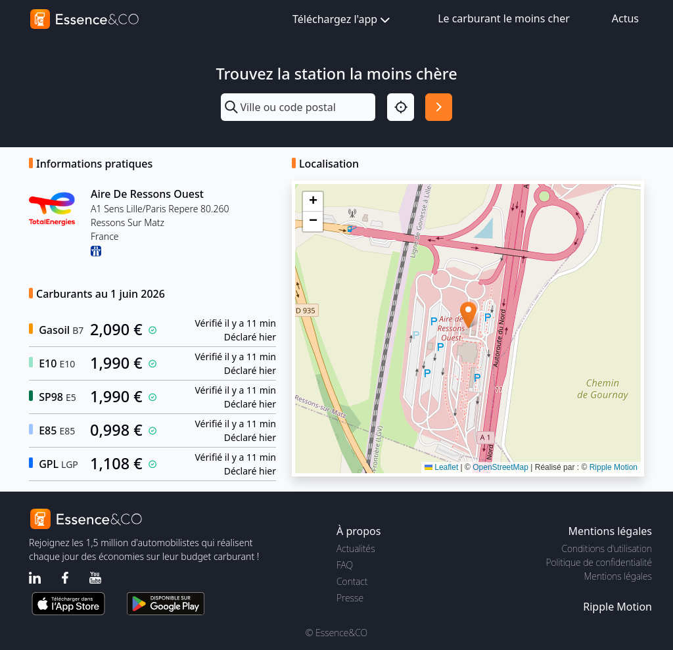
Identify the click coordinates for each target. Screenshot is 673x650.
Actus (625, 18)
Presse (349, 598)
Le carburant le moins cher (504, 18)
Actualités (355, 548)
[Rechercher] (438, 106)
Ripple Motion (614, 467)
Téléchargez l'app (342, 20)
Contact (351, 581)
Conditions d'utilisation (606, 548)
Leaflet (441, 467)
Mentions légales (618, 576)
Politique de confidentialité (599, 562)
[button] (468, 315)
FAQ (344, 565)
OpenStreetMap (500, 467)
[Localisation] (400, 106)
